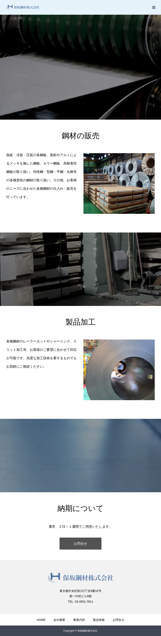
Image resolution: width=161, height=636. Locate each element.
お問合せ (80, 543)
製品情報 (99, 620)
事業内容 (79, 620)
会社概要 (59, 620)
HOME (41, 620)
